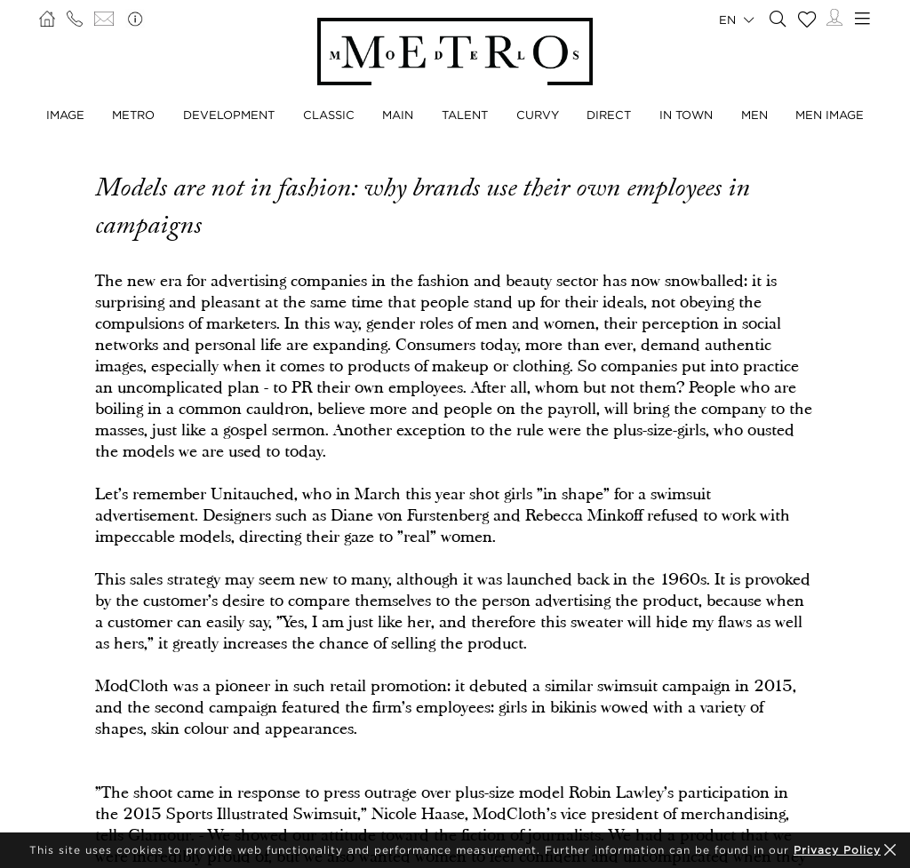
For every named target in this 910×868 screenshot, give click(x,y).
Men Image (829, 114)
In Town (686, 114)
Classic (329, 114)
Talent (465, 114)
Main (397, 114)
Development (229, 114)
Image (65, 114)
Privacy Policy (837, 850)
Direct (609, 114)
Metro (133, 114)
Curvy (537, 114)
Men (754, 114)
